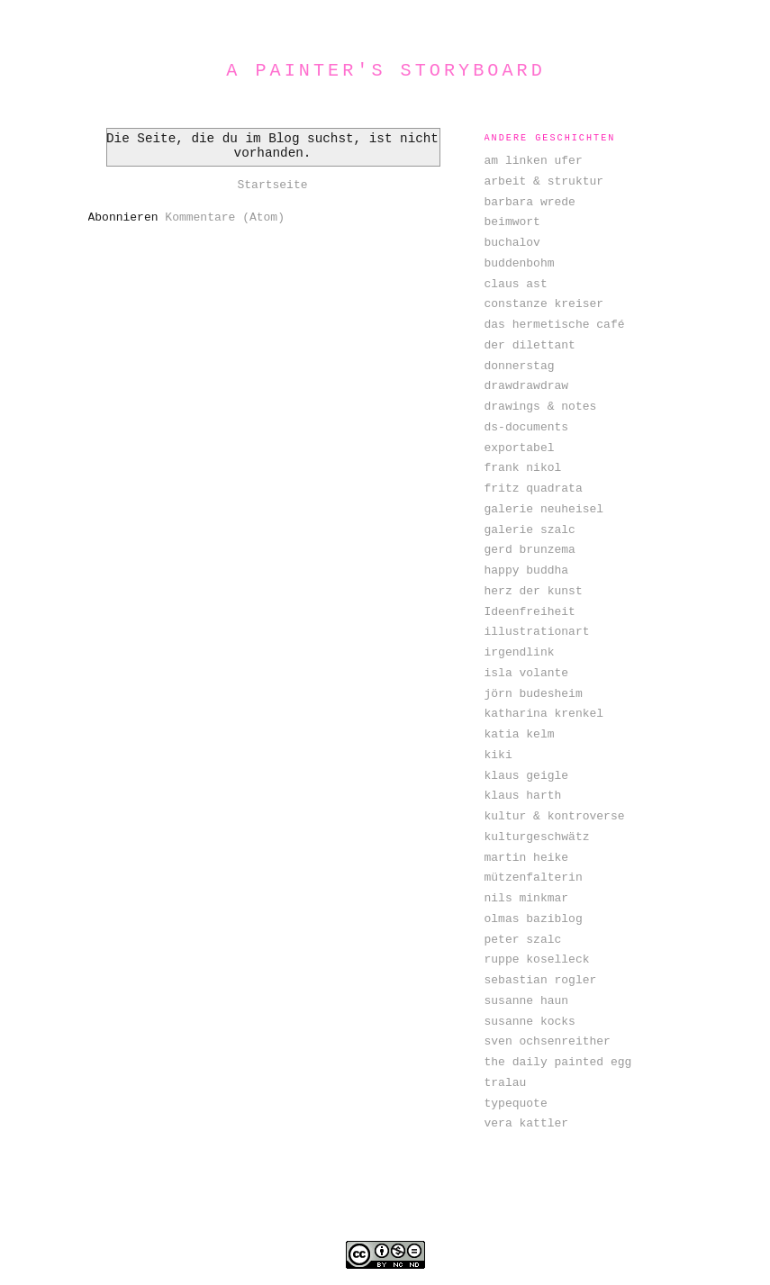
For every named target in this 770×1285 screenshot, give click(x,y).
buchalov (512, 242)
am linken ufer (534, 160)
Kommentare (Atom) (225, 217)
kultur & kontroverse (555, 816)
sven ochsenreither (548, 1041)
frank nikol (523, 468)
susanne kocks (530, 1021)
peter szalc (523, 939)
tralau (506, 1083)
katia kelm (520, 734)
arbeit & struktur (544, 181)
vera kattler (527, 1123)
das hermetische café (555, 324)
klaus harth (523, 795)
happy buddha (527, 570)
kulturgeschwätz (537, 837)
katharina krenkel (544, 713)
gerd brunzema (530, 550)
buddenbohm (520, 263)
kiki (498, 755)
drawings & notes (541, 406)
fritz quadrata (534, 488)
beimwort (512, 222)
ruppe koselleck (537, 959)
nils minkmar (527, 898)
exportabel (520, 448)
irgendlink (520, 652)
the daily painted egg (558, 1062)
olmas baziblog (534, 919)
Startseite (272, 185)
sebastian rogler (541, 980)
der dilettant (530, 345)
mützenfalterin (534, 877)
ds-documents (527, 427)
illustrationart (537, 631)
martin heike (527, 857)
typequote (516, 1103)
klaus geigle (527, 776)
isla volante (527, 673)
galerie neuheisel (544, 509)
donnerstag (520, 366)
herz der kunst (534, 591)
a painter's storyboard (386, 70)
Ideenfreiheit (530, 612)
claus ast (516, 284)
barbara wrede (530, 202)
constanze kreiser (544, 304)
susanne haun (527, 1001)
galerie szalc (530, 530)
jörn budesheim (534, 694)
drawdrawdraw (527, 386)
